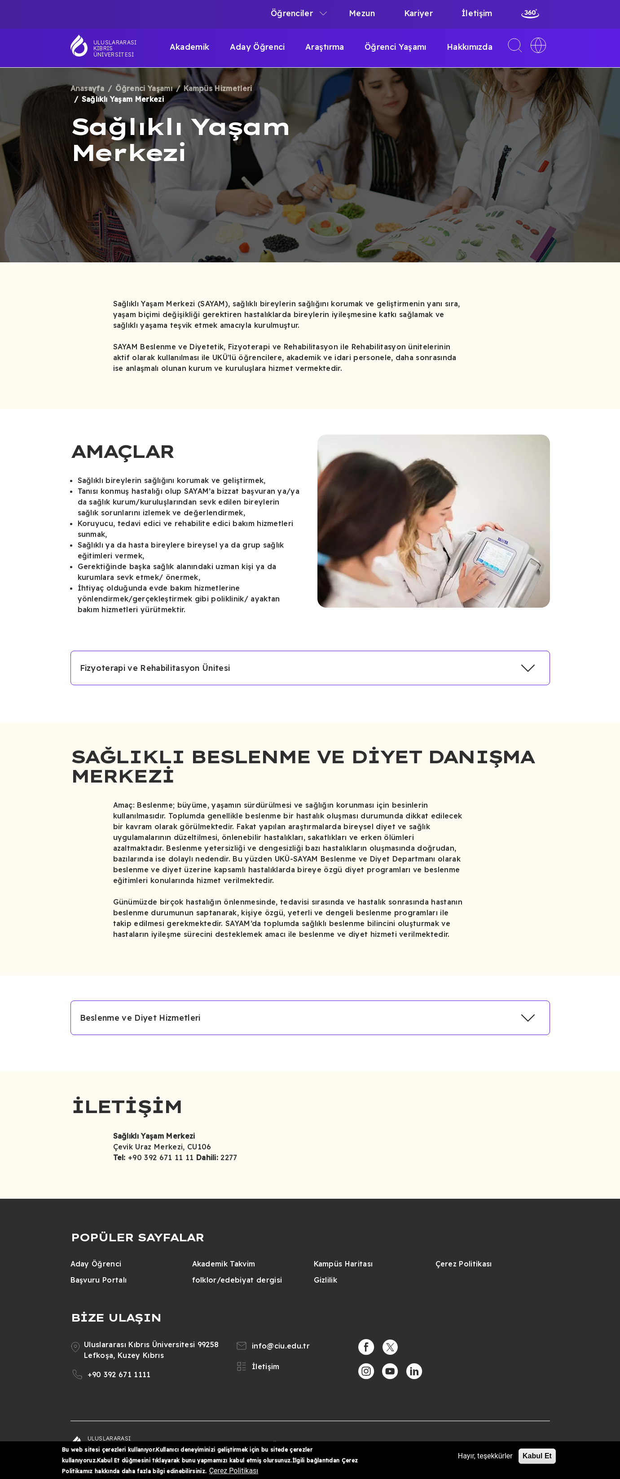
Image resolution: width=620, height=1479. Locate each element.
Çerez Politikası (463, 1263)
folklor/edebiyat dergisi (237, 1279)
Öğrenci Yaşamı (395, 47)
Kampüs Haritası (343, 1263)
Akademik (190, 47)
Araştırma (324, 47)
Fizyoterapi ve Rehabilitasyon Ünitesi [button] (155, 668)
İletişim (477, 13)
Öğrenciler (292, 13)
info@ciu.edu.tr (281, 1345)
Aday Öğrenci (257, 47)
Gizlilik (326, 1279)
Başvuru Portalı (98, 1279)
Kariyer (418, 13)
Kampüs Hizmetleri (218, 88)
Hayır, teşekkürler (485, 1456)
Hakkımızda (469, 47)
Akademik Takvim (223, 1263)
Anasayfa (87, 88)
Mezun (362, 13)
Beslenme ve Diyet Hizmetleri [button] (140, 1018)
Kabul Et (537, 1456)
